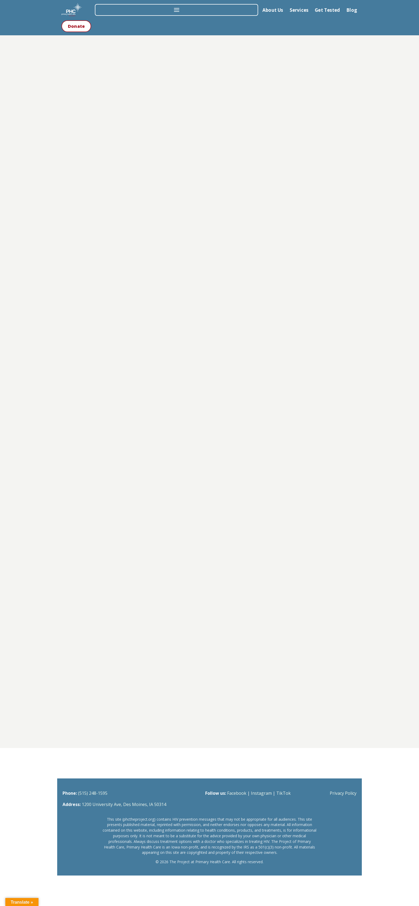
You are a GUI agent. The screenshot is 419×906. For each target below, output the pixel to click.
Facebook (236, 793)
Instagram (261, 793)
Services (299, 10)
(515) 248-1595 (92, 793)
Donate (76, 26)
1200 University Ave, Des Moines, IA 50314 (124, 804)
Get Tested (327, 10)
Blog (351, 10)
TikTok (283, 793)
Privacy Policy (343, 793)
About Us (272, 10)
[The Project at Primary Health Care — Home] (76, 10)
